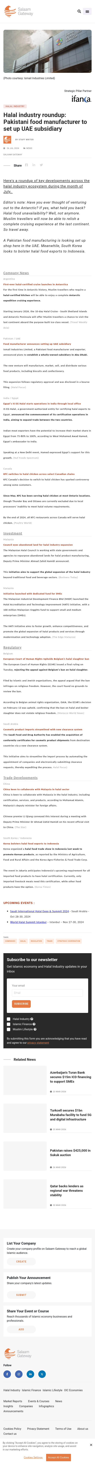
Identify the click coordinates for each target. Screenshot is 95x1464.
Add (21, 1329)
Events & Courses (38, 1401)
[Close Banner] (91, 1444)
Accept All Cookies (58, 1457)
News (58, 1401)
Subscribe (21, 1003)
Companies (10, 941)
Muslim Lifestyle (24, 1029)
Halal (23, 941)
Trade (49, 941)
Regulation (36, 941)
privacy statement (38, 1042)
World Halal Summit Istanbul (28, 922)
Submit (21, 1295)
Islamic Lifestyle (52, 1390)
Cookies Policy (12, 1428)
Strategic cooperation (68, 941)
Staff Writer (26, 140)
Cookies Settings (33, 1457)
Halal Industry (23, 1019)
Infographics (46, 1406)
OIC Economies (73, 1390)
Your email (18, 985)
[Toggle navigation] (87, 11)
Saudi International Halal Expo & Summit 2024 (39, 911)
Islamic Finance (24, 1024)
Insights (8, 1406)
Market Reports (12, 1401)
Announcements (13, 1411)
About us (82, 1428)
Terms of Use (63, 1428)
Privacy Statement (38, 1428)
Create (21, 1261)
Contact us (10, 1433)
